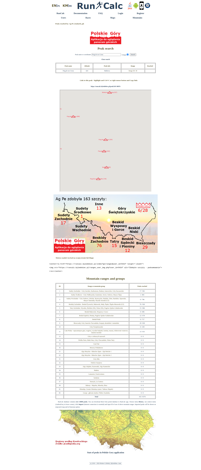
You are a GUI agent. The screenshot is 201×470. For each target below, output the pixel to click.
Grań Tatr (96, 345)
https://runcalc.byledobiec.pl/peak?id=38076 (105, 86)
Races (88, 18)
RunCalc (60, 13)
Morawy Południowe (96, 349)
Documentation (80, 13)
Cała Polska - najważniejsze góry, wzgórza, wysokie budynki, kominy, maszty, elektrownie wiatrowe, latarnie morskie (96, 333)
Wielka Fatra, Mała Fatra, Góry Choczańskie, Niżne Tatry (96, 341)
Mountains (137, 18)
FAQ (100, 13)
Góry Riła (96, 360)
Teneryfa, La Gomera (96, 383)
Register (140, 13)
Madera (96, 371)
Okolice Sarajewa (96, 364)
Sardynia (96, 379)
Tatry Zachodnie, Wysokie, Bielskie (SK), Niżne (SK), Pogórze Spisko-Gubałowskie (96, 309)
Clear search (105, 59)
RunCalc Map (105, 141)
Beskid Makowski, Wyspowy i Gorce (96, 313)
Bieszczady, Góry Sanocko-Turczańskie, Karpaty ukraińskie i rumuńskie (96, 324)
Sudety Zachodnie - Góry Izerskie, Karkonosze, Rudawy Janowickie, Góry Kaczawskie (96, 292)
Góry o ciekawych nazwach (96, 337)
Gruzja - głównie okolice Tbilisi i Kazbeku (96, 394)
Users (63, 18)
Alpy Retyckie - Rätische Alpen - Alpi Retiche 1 (96, 353)
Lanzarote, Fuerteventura (96, 375)
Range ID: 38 (133, 71)
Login (120, 13)
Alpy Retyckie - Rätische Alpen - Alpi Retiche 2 (96, 356)
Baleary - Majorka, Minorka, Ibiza (96, 386)
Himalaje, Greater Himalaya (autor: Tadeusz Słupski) (96, 390)
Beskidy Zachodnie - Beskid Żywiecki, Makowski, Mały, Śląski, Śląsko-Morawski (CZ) (96, 305)
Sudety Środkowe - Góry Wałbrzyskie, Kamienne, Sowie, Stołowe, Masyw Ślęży (96, 296)
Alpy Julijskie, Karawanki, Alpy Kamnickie (96, 368)
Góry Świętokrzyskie (96, 328)
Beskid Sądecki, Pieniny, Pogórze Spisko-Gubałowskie (96, 317)
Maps (112, 18)
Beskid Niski (96, 320)
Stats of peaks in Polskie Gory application (105, 454)
